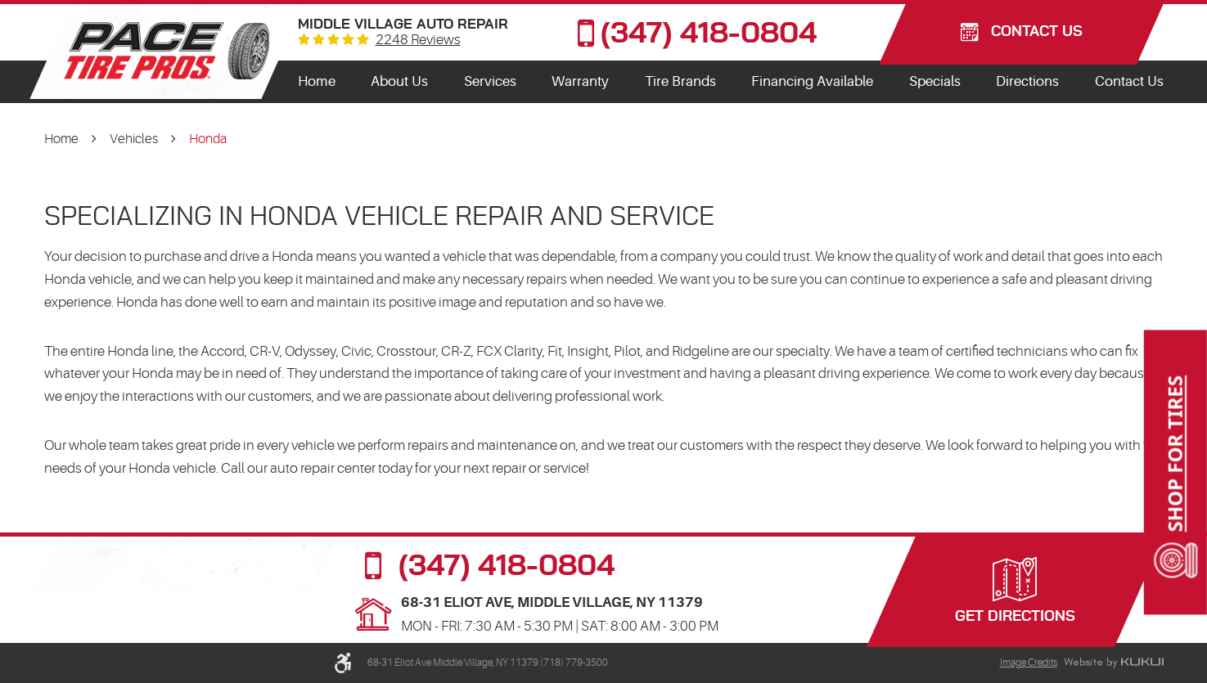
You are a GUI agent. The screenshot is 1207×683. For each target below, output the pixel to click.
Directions (1027, 81)
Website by (1114, 663)
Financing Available (812, 81)
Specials (935, 81)
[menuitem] (317, 82)
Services (490, 81)
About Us (399, 81)
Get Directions (1015, 616)
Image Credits (1028, 662)
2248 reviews (418, 40)
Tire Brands (680, 81)
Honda (208, 139)
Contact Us (1129, 81)
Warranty (580, 81)
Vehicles (134, 139)
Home (317, 81)
